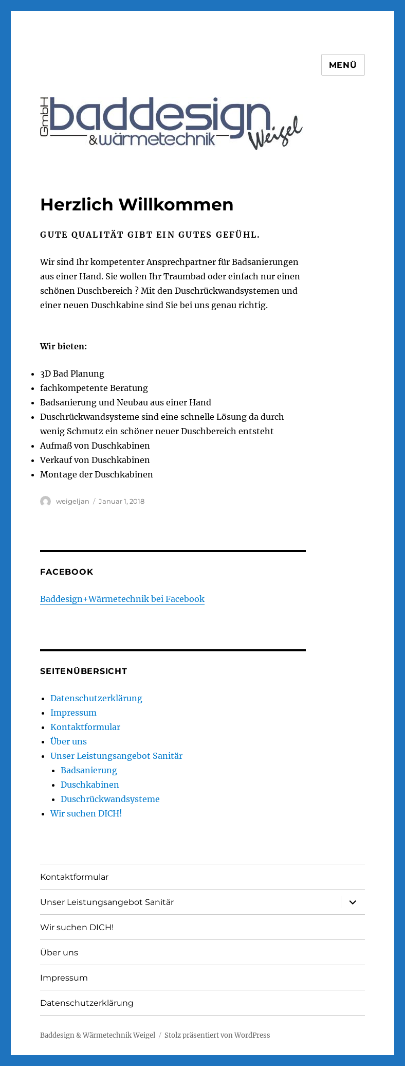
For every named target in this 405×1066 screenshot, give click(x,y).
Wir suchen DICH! (86, 813)
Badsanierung (89, 770)
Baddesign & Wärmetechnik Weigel (97, 1035)
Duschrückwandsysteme (110, 799)
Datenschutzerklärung (96, 698)
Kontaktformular (85, 727)
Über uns (68, 741)
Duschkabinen (90, 784)
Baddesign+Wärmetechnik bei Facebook (122, 599)
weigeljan (72, 501)
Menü (343, 65)
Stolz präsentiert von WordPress (217, 1035)
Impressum (73, 712)
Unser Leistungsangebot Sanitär (116, 756)
